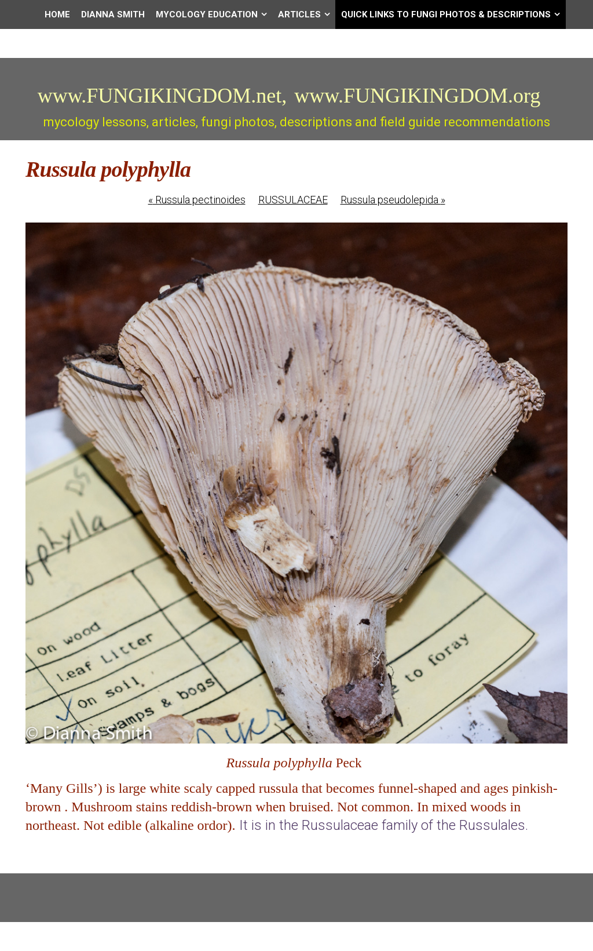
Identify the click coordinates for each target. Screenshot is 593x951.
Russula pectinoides (197, 200)
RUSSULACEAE (293, 200)
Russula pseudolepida (393, 200)
